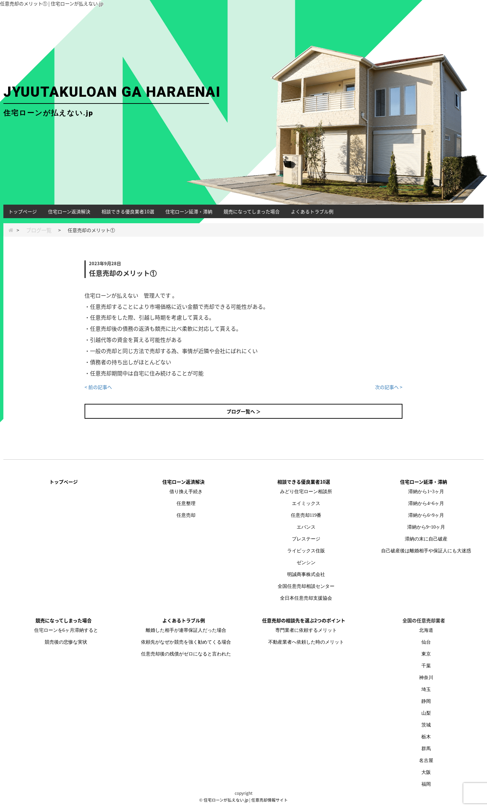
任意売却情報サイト (269, 800)
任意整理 (186, 503)
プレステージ (306, 538)
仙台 (426, 642)
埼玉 (426, 689)
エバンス (306, 527)
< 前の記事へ (98, 387)
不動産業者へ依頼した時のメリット (306, 642)
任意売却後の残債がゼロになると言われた (186, 653)
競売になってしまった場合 (252, 211)
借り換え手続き (186, 491)
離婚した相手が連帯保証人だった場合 (186, 630)
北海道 (426, 630)
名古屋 (426, 760)
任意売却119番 (306, 515)
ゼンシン (306, 562)
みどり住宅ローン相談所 (306, 491)
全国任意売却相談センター (306, 586)
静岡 (426, 701)
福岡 (426, 784)
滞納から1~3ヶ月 (426, 491)
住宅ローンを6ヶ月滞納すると (66, 630)
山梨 (426, 713)
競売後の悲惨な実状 (66, 642)
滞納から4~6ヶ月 (426, 503)
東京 (426, 653)
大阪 (426, 772)
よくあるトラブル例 (312, 211)
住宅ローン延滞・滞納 (188, 211)
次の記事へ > (388, 387)
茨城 (426, 725)
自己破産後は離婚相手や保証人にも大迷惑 (426, 550)
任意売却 (186, 515)
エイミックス (306, 503)
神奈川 (426, 677)
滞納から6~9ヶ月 (426, 515)
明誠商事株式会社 (306, 574)
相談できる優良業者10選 (127, 211)
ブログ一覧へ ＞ (244, 411)
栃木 (426, 736)
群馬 (426, 748)
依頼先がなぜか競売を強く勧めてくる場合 (186, 642)
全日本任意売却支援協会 (306, 598)
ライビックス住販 (306, 550)
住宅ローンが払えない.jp (226, 800)
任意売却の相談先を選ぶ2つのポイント (303, 620)
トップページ (22, 211)
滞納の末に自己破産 (426, 538)
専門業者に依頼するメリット (306, 630)
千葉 (426, 665)
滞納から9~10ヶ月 (426, 527)
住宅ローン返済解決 (69, 211)
